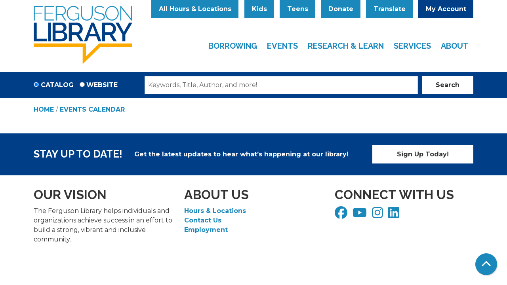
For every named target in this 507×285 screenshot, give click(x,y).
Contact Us (202, 220)
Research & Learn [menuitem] (346, 46)
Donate (340, 9)
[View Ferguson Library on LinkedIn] (394, 215)
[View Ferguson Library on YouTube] (361, 215)
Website (102, 85)
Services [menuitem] (412, 46)
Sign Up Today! (423, 154)
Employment (206, 230)
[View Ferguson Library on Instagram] (378, 215)
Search (447, 85)
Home (44, 109)
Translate (390, 9)
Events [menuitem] (282, 46)
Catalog (57, 85)
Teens (297, 9)
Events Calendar (92, 109)
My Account (446, 9)
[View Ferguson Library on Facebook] (342, 215)
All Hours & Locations (195, 9)
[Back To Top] (486, 264)
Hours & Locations (215, 211)
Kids (259, 9)
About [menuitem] (455, 46)
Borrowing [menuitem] (232, 46)
